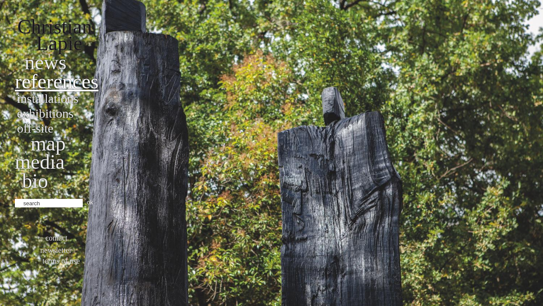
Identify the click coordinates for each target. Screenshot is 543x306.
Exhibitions (45, 113)
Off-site (35, 128)
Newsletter (56, 250)
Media (39, 161)
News (46, 62)
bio (35, 181)
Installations (47, 98)
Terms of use (61, 261)
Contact (56, 238)
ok (90, 202)
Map (48, 143)
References (56, 81)
